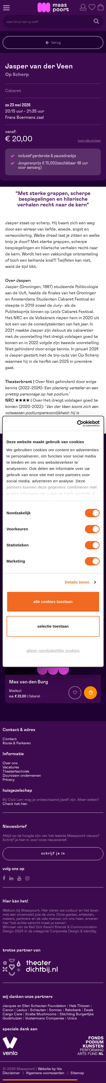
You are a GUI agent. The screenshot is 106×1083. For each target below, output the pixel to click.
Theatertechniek (16, 771)
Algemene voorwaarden (45, 1073)
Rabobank (73, 1010)
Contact (10, 739)
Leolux (22, 1010)
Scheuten (38, 1010)
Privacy (9, 780)
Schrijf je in (53, 853)
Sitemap (77, 1073)
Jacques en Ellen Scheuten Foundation (34, 1006)
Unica (72, 1018)
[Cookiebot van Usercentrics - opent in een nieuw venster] (77, 423)
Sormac (55, 1010)
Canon (8, 1010)
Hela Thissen (79, 1006)
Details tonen (77, 582)
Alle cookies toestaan (53, 601)
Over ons (10, 763)
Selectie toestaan (53, 626)
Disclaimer (11, 1073)
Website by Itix (50, 1069)
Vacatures (11, 767)
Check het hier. (15, 804)
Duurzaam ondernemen (22, 775)
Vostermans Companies (44, 1018)
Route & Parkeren (17, 743)
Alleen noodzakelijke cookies (53, 650)
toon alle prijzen (89, 140)
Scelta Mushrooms (40, 1014)
